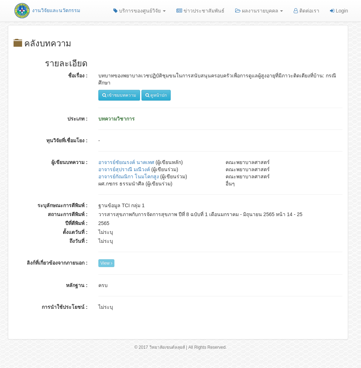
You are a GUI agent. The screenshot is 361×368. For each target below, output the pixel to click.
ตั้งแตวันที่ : (75, 232)
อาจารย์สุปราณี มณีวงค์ (124, 169)
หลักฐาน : (77, 285)
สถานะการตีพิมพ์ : (68, 214)
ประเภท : (77, 119)
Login (339, 11)
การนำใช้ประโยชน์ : (65, 307)
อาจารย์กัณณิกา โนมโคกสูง (128, 176)
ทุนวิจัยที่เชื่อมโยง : (67, 140)
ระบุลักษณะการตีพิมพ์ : (62, 205)
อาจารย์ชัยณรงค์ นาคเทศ (126, 162)
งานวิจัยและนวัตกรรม (47, 10)
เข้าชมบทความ (119, 95)
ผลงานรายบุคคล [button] (259, 11)
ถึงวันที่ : (78, 241)
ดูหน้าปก (156, 95)
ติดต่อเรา (306, 11)
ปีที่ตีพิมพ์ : (76, 223)
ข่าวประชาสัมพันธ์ (200, 11)
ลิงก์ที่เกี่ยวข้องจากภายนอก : (57, 263)
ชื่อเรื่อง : (78, 75)
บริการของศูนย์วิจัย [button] (139, 11)
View (106, 263)
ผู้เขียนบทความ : (69, 162)
